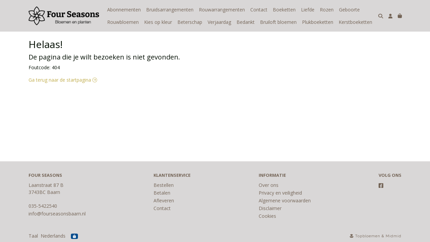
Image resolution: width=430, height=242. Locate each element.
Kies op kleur (158, 22)
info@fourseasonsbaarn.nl (57, 213)
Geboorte (349, 9)
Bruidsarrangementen (170, 9)
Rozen (327, 9)
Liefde (307, 9)
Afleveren (164, 200)
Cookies (267, 216)
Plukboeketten (317, 22)
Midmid (393, 236)
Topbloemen (367, 236)
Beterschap (189, 22)
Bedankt (245, 22)
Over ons (268, 185)
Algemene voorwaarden (285, 200)
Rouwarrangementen (222, 9)
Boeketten (284, 9)
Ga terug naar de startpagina (63, 80)
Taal (33, 236)
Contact (258, 9)
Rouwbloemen (123, 22)
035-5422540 (43, 206)
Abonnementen (124, 9)
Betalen (162, 193)
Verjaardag (219, 22)
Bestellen (164, 185)
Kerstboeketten (355, 22)
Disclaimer (270, 208)
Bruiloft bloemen (278, 22)
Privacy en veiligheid (280, 193)
